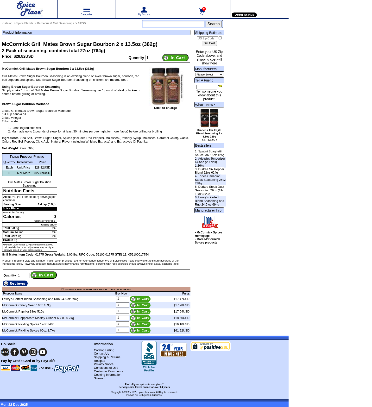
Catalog (7, 23)
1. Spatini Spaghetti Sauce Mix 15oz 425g (209, 153)
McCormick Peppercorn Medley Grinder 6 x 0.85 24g (38, 318)
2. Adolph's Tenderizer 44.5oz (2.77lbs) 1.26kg (210, 162)
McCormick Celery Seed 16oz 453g (26, 305)
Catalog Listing (104, 350)
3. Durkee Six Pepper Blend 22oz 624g (209, 171)
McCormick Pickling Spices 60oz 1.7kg (28, 330)
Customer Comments (108, 371)
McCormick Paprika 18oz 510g (23, 311)
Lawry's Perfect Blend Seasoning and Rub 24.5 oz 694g (40, 299)
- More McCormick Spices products (207, 241)
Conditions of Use (106, 367)
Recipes (99, 361)
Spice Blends (24, 23)
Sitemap (99, 378)
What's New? (205, 105)
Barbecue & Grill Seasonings (55, 23)
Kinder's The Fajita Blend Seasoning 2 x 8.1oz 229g (209, 133)
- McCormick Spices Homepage (208, 234)
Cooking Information (107, 374)
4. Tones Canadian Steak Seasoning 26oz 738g (210, 179)
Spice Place (11, 208)
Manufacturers (205, 69)
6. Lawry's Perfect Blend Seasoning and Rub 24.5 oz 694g (209, 200)
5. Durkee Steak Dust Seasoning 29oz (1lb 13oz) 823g (209, 190)
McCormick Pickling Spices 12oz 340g (28, 324)
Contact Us (101, 353)
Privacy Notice (103, 364)
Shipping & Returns (107, 357)
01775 (82, 23)
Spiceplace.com (146, 392)
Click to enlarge (165, 108)
